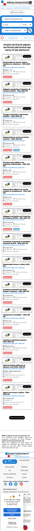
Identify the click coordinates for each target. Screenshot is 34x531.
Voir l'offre (27, 57)
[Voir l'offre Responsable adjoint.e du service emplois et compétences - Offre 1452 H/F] (17, 193)
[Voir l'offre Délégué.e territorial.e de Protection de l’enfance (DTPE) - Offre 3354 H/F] (17, 219)
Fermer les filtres (17, 12)
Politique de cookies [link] (12, 527)
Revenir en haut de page (17, 417)
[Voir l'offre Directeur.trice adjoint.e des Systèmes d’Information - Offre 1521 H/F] (17, 166)
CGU (9, 470)
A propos (24, 473)
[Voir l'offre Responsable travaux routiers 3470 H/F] (17, 267)
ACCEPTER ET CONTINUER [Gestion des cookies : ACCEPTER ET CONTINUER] (12, 510)
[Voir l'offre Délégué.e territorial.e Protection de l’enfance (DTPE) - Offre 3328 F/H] (17, 92)
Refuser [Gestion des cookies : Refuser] (12, 515)
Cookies (24, 477)
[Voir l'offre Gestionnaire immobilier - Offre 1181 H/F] (17, 318)
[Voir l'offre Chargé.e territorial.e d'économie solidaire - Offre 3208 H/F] (17, 116)
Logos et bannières (24, 460)
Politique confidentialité (9, 473)
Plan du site (10, 477)
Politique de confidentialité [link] (12, 523)
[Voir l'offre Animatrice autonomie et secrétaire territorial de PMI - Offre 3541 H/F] (17, 243)
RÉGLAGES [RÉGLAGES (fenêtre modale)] (12, 518)
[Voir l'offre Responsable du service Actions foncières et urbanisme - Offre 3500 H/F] (17, 66)
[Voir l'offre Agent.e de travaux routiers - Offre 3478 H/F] (17, 397)
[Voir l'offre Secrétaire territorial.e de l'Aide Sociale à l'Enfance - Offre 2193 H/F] (17, 293)
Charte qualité (24, 470)
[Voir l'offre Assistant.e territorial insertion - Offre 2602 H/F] (17, 343)
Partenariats (24, 466)
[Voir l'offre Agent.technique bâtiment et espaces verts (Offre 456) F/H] (17, 369)
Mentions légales (9, 466)
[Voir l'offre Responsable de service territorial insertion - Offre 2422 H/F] (17, 140)
